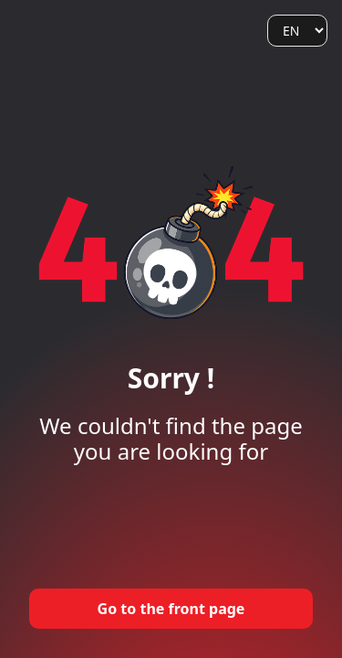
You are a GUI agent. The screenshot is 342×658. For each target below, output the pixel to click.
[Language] (297, 31)
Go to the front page (171, 609)
